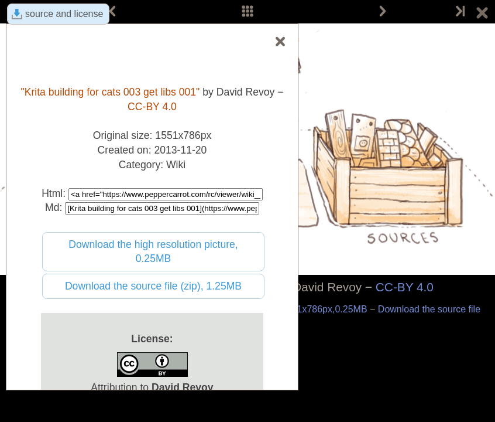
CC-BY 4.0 (405, 287)
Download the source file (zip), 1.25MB (153, 286)
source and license (64, 14)
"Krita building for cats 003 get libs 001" (110, 92)
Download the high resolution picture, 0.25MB (153, 252)
